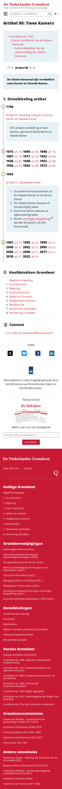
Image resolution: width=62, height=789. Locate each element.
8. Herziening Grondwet (16, 534)
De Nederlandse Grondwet (26, 4)
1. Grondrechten (12, 497)
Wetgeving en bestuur (22, 300)
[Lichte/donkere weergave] (56, 13)
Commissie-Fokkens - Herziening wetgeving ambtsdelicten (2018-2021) (26, 772)
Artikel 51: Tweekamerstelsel (23, 182)
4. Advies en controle (14, 513)
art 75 (51, 152)
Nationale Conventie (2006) (17, 778)
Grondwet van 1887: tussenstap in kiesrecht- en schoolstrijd (29, 677)
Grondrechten (18, 284)
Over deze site (11, 468)
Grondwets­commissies (23, 713)
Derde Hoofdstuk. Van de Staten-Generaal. (32, 42)
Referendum (10, 624)
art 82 (18, 161)
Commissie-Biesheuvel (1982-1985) (22, 732)
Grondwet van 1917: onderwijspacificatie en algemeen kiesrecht (27, 669)
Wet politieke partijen (15, 639)
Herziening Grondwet (22, 313)
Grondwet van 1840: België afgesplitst (23, 691)
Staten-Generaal (19, 292)
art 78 (18, 152)
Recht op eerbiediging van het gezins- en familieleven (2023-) (25, 569)
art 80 (35, 152)
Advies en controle (20, 296)
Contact (28, 468)
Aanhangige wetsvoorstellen (18, 549)
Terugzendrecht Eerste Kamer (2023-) (23, 562)
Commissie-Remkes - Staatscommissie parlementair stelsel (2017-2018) (24, 720)
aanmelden (31, 442)
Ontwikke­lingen (17, 608)
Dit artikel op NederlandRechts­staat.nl (29, 333)
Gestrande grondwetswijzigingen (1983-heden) (28, 598)
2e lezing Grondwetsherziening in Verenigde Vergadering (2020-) (27, 592)
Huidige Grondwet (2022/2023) (19, 654)
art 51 (18, 242)
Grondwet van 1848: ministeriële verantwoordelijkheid (21, 685)
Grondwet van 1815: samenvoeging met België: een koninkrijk (31, 698)
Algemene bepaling (21, 280)
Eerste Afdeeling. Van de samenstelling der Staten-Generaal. (30, 52)
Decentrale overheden (22, 308)
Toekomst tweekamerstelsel (18, 634)
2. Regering (9, 503)
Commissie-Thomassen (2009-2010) (22, 727)
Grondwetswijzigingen (23, 543)
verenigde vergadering (36, 218)
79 (8, 68)
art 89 (51, 161)
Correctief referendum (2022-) (19, 575)
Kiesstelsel (9, 618)
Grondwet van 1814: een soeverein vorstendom (28, 704)
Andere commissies (20, 752)
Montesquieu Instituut (34, 7)
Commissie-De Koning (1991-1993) (21, 783)
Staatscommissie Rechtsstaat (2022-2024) (25, 765)
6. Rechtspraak (11, 523)
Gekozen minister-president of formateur (25, 629)
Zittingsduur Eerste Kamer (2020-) (21, 585)
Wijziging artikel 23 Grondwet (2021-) (23, 580)
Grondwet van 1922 (21, 36)
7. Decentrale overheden (16, 529)
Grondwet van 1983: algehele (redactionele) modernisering (26, 661)
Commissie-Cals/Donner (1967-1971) (22, 737)
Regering (14, 288)
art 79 (18, 156)
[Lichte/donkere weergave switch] (56, 13)
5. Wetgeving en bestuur (16, 518)
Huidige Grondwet (19, 487)
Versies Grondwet (19, 649)
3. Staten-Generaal (13, 508)
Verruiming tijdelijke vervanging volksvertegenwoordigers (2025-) (20, 556)
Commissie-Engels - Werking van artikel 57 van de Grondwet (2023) (30, 759)
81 (34, 68)
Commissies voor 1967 (15, 742)
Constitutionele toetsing (16, 613)
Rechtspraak (16, 304)
